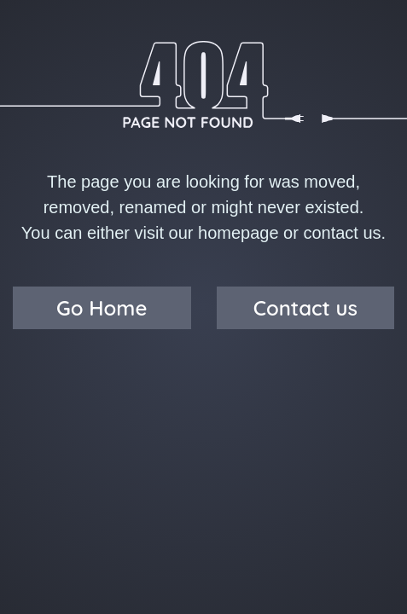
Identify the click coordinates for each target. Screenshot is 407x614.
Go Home (101, 308)
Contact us (305, 308)
